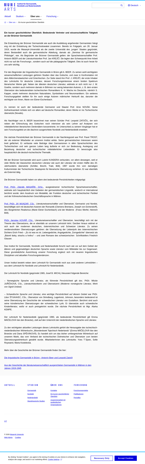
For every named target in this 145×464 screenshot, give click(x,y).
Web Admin (8, 437)
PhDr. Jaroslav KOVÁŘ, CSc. (18, 220)
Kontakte (54, 390)
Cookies (18, 437)
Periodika (77, 398)
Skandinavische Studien (36, 401)
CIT (5, 421)
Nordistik (30, 394)
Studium (32, 385)
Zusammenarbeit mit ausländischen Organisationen (58, 402)
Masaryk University (17, 434)
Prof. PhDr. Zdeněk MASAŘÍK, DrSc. (23, 187)
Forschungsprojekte (81, 390)
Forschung (80, 385)
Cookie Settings (55, 460)
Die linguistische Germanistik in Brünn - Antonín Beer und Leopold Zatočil (38, 358)
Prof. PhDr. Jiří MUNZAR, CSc (19, 204)
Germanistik (31, 390)
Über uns (57, 385)
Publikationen (78, 394)
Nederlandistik (32, 398)
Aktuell (9, 385)
